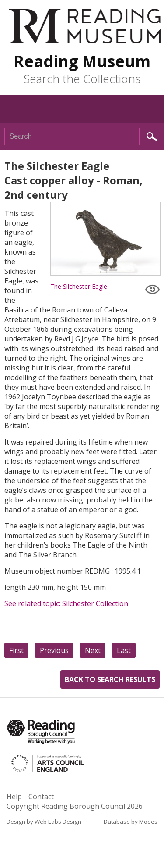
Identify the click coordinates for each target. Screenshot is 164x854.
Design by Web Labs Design (44, 821)
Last (124, 650)
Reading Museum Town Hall (85, 26)
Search (152, 136)
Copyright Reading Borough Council (75, 806)
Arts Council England (65, 763)
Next (93, 650)
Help (14, 796)
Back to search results (110, 679)
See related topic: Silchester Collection (66, 603)
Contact (41, 796)
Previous (54, 650)
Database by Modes (130, 821)
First (16, 650)
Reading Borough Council (41, 732)
